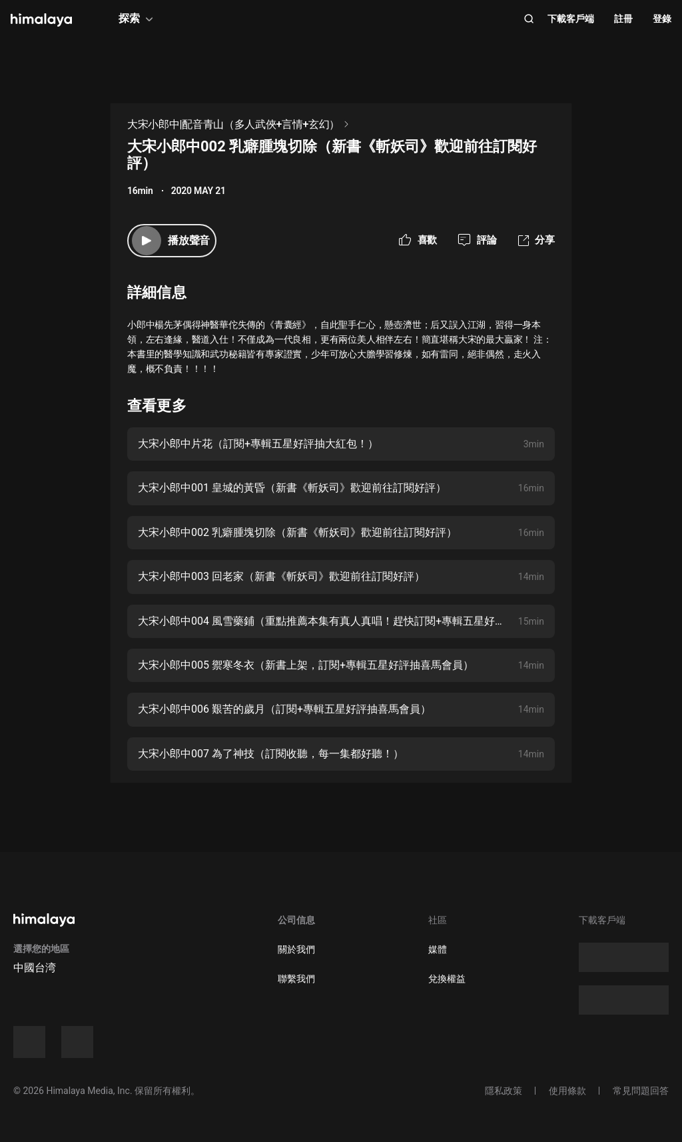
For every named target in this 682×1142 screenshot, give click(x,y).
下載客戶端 (570, 18)
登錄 (662, 18)
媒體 (437, 949)
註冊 (623, 18)
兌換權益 (447, 978)
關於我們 (296, 949)
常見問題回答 (641, 1090)
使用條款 (567, 1090)
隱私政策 (503, 1090)
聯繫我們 (296, 978)
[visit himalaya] (41, 20)
